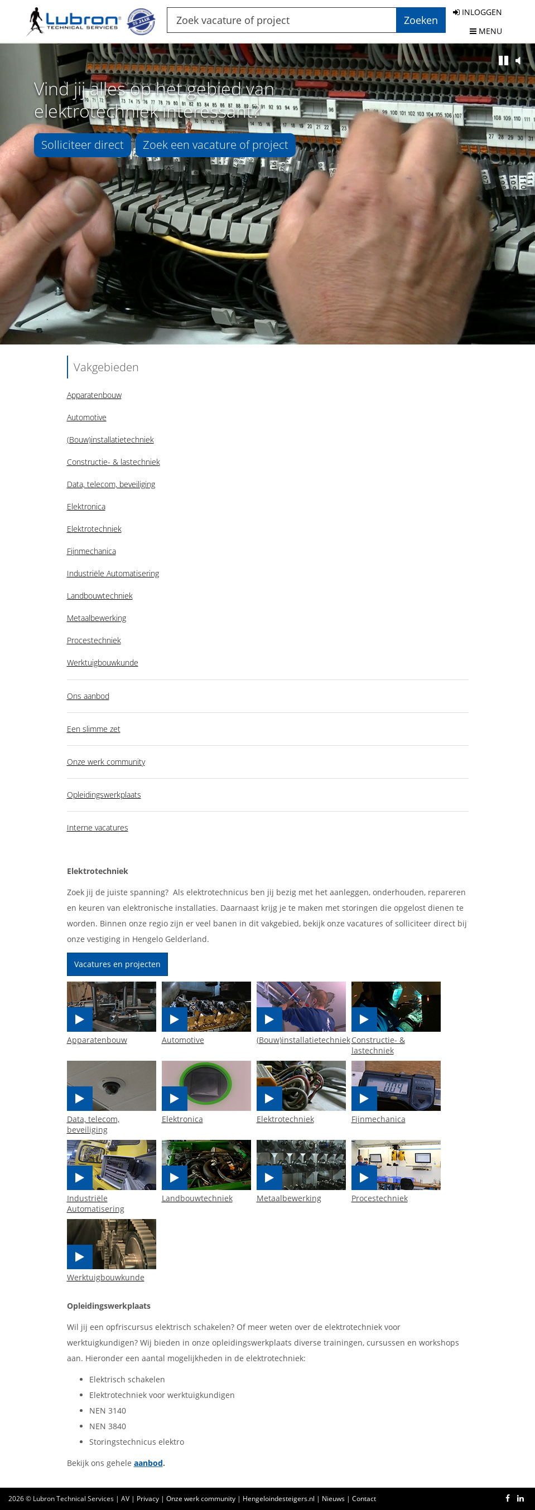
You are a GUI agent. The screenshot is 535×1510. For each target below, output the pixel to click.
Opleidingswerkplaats (104, 794)
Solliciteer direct (82, 144)
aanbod (148, 1463)
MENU (486, 31)
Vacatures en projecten (117, 964)
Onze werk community (106, 761)
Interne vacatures (97, 827)
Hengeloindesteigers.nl (279, 1498)
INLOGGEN (477, 12)
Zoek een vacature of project (215, 144)
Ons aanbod (88, 696)
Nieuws (333, 1498)
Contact (364, 1498)
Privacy (148, 1498)
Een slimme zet (94, 729)
